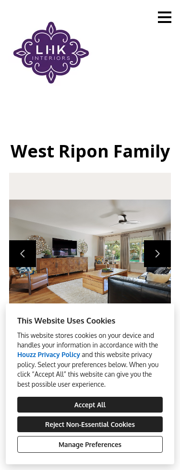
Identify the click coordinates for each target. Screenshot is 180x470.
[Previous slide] (22, 253)
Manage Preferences (90, 444)
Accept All (90, 405)
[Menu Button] (164, 17)
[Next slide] (157, 253)
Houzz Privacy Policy (48, 354)
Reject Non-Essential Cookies (90, 424)
